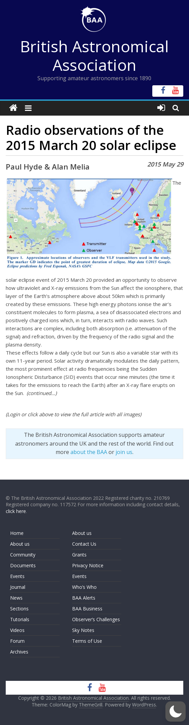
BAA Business (87, 608)
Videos (17, 630)
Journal (17, 587)
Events (17, 576)
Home (17, 533)
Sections (19, 608)
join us (124, 452)
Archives (19, 651)
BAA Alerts (83, 598)
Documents (23, 565)
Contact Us (84, 544)
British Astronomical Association (94, 55)
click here (16, 511)
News (16, 598)
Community (22, 554)
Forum (17, 641)
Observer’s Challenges (96, 619)
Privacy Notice (87, 565)
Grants (79, 554)
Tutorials (19, 619)
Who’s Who (84, 587)
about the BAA (88, 452)
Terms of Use (87, 641)
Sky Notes (83, 630)
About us (20, 544)
